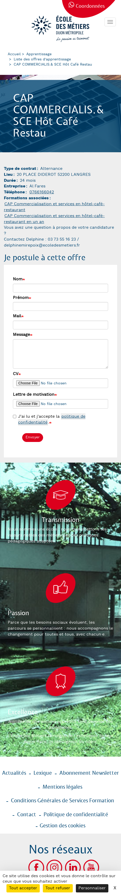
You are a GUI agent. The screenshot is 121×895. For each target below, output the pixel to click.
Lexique (43, 773)
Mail (17, 316)
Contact (26, 815)
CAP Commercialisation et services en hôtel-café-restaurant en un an (54, 219)
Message (21, 334)
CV (15, 374)
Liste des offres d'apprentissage (42, 59)
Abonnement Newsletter (89, 773)
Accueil (14, 54)
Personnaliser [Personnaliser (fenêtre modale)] (92, 888)
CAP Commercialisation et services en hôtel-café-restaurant (54, 207)
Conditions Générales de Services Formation (62, 801)
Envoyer (33, 437)
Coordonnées (90, 6)
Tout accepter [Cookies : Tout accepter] (23, 888)
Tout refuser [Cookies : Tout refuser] (57, 888)
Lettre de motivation (33, 394)
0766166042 (41, 192)
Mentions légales (62, 787)
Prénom (21, 297)
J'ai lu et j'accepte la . (49, 420)
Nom (17, 279)
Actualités (14, 773)
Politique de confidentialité (76, 815)
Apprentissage (39, 54)
